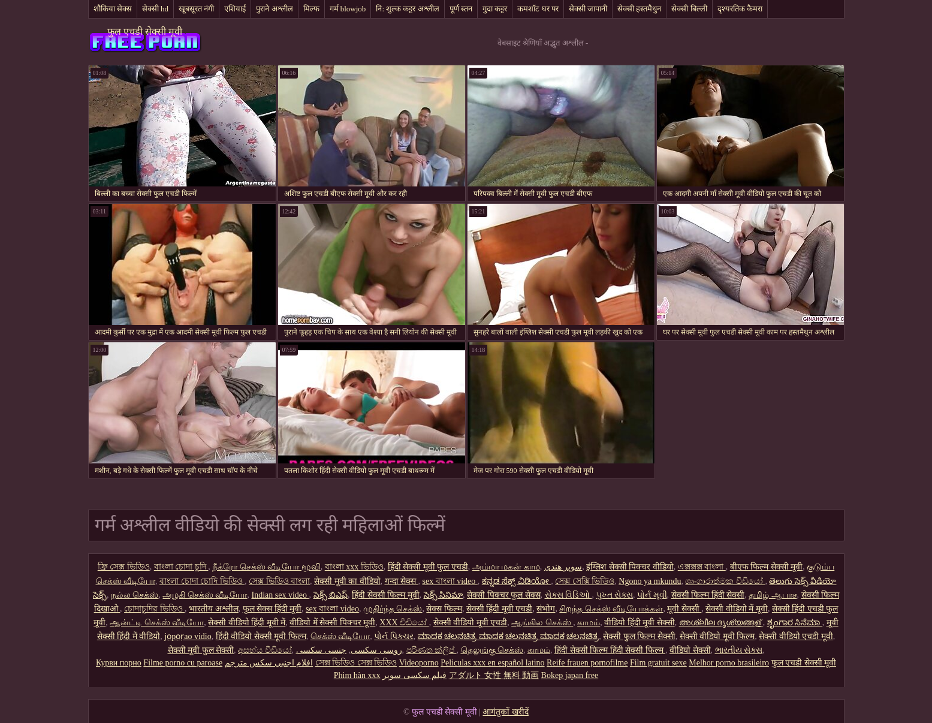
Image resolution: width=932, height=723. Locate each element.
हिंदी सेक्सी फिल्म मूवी (386, 595)
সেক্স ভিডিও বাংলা (279, 581)
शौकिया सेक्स (112, 8)
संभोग (545, 608)
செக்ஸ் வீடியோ (340, 636)
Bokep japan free (570, 675)
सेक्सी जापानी (588, 8)
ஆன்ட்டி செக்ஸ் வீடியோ (157, 622)
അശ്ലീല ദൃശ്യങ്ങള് (721, 622)
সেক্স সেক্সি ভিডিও (584, 581)
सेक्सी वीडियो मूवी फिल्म (717, 636)
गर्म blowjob (348, 8)
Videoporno (419, 662)
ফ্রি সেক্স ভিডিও (124, 566)
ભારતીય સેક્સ (739, 650)
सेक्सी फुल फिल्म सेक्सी (639, 636)
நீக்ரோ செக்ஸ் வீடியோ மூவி (266, 566)
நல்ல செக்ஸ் (135, 595)
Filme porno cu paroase (182, 662)
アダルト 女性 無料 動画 (494, 675)
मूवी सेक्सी (684, 608)
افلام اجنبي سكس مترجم (269, 662)
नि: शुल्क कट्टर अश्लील (407, 8)
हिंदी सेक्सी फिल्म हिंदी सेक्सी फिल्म (609, 650)
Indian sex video (280, 595)
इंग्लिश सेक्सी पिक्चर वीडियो (630, 566)
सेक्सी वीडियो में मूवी (736, 608)
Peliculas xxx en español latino (492, 662)
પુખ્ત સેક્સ (615, 595)
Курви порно (118, 662)
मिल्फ (311, 8)
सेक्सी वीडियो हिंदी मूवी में (246, 622)
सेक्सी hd (155, 8)
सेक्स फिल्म (444, 608)
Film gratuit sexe (658, 662)
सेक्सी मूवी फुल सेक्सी (201, 650)
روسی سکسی (376, 650)
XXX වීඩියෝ (404, 622)
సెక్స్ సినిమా (443, 595)
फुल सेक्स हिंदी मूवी (272, 608)
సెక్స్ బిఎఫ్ (330, 595)
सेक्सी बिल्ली (689, 8)
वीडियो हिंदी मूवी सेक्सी (639, 622)
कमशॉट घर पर (538, 8)
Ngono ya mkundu (650, 581)
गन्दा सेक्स (401, 581)
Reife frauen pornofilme (587, 662)
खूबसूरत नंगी (196, 8)
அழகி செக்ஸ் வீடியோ (204, 595)
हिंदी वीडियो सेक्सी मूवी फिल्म (261, 636)
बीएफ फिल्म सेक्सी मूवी (766, 566)
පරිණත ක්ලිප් (431, 650)
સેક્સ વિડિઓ (568, 595)
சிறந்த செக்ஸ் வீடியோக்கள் (611, 608)
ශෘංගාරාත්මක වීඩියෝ (725, 581)
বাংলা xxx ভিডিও (354, 566)
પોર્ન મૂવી (652, 595)
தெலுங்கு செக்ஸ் (492, 650)
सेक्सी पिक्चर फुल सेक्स (504, 595)
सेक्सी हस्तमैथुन (639, 8)
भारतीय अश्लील (214, 608)
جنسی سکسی (321, 650)
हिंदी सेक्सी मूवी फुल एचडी (428, 566)
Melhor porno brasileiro (729, 662)
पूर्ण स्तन (461, 8)
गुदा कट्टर (494, 8)
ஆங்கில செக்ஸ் (542, 622)
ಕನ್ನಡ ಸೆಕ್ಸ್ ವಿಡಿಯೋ (516, 581)
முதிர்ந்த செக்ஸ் (393, 608)
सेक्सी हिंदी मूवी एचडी (499, 608)
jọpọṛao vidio (187, 636)
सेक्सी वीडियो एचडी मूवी (796, 636)
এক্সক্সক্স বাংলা (702, 566)
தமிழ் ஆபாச (773, 595)
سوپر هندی (563, 566)
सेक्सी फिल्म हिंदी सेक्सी (708, 595)
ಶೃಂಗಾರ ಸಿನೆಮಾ (794, 622)
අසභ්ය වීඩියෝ (265, 650)
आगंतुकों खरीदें (505, 711)
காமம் (588, 622)
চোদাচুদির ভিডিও (154, 608)
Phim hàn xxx (357, 675)
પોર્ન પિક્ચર (394, 636)
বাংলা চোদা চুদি (181, 566)
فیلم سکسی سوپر (414, 675)
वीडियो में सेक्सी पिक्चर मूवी (332, 622)
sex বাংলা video (450, 581)
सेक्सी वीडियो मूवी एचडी (470, 622)
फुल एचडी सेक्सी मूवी (144, 31)
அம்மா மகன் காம (506, 566)
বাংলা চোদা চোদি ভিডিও (202, 581)
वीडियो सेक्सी (690, 650)
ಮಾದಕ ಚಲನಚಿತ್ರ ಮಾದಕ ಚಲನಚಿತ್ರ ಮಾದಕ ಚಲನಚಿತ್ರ (508, 636)
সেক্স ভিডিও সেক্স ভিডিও (356, 662)
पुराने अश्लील (274, 8)
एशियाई (235, 8)
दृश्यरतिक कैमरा (739, 8)
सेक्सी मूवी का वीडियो (347, 581)
